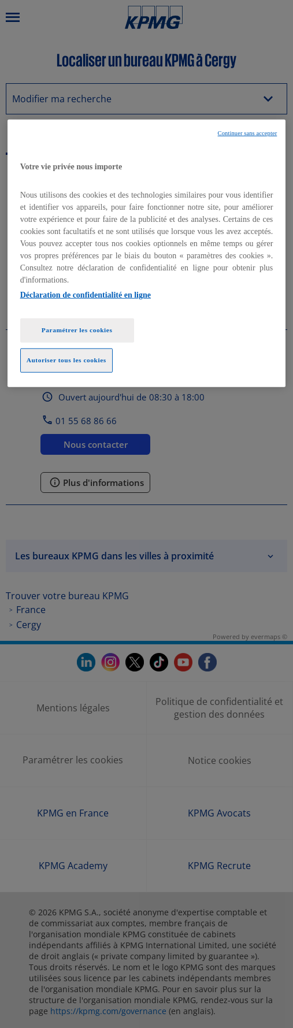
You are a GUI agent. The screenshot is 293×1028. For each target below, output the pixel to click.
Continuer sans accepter (247, 133)
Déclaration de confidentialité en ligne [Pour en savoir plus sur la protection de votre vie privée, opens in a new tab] (85, 295)
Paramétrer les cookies (77, 329)
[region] (147, 253)
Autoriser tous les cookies (66, 360)
